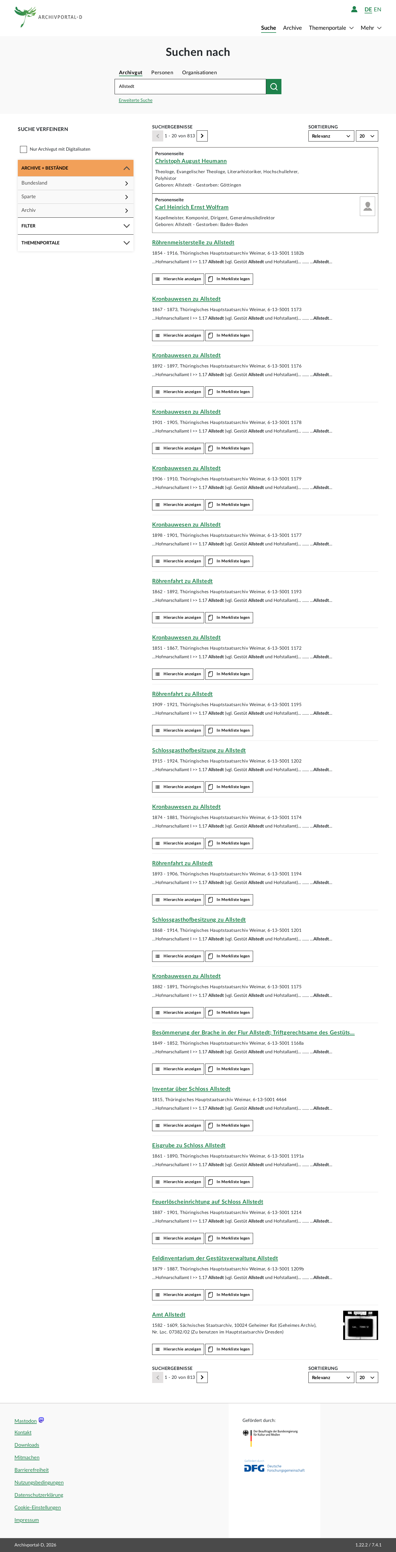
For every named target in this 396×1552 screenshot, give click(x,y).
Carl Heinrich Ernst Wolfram (192, 207)
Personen (162, 72)
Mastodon (25, 1421)
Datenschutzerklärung (38, 1495)
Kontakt (22, 1432)
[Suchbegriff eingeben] (190, 86)
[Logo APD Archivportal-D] (48, 18)
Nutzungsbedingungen (39, 1482)
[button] (75, 168)
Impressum (26, 1520)
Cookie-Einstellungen (37, 1507)
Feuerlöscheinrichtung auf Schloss (207, 1202)
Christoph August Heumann (191, 161)
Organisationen (199, 72)
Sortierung (323, 127)
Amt (168, 1315)
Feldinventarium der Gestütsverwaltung (215, 1258)
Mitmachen (26, 1457)
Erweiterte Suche (135, 100)
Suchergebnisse (172, 127)
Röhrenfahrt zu (182, 581)
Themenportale (328, 28)
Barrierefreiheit (31, 1470)
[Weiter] (202, 135)
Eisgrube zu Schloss (189, 1145)
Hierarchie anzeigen (182, 279)
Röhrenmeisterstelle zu (193, 242)
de (368, 9)
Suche (268, 28)
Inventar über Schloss (191, 1089)
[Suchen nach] (273, 86)
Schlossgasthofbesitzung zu (199, 750)
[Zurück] (157, 135)
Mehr (368, 28)
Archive (292, 28)
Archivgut (130, 72)
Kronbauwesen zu (186, 299)
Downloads (26, 1445)
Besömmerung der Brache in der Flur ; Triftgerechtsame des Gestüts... (253, 1033)
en (377, 9)
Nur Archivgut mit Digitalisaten (60, 149)
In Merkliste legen (233, 279)
